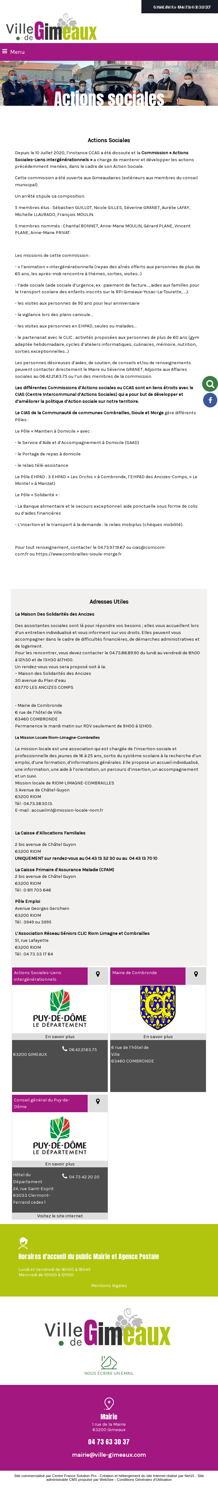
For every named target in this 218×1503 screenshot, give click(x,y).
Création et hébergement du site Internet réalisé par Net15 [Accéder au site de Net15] (147, 1476)
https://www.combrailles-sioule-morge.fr (79, 554)
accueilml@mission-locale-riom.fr (67, 810)
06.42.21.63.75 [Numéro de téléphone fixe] (83, 1049)
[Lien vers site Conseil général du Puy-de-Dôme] (60, 1157)
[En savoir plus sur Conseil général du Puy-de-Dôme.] (60, 1164)
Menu (17, 51)
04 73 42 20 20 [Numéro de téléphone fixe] (84, 1177)
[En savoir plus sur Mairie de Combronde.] (158, 1036)
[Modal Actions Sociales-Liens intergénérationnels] (60, 1029)
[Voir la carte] (98, 976)
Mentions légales (109, 1285)
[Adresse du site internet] (60, 1216)
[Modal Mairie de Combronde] (158, 1029)
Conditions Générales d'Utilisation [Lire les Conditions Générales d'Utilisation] (144, 1479)
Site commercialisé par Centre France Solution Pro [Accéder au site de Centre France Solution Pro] (55, 1476)
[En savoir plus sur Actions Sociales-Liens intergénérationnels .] (60, 1036)
